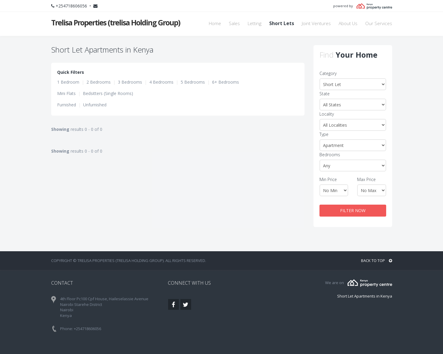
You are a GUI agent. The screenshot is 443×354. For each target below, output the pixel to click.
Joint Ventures (316, 23)
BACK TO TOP (376, 260)
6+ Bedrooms (225, 82)
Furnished (66, 105)
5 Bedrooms (193, 82)
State (324, 93)
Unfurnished (94, 105)
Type (323, 134)
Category (328, 73)
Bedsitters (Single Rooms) (108, 93)
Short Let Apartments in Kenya (364, 296)
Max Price (366, 179)
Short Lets (281, 23)
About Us (348, 23)
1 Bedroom (68, 82)
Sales (234, 23)
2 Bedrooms (98, 82)
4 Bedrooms (161, 82)
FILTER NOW (353, 210)
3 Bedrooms (130, 82)
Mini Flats (66, 93)
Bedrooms (329, 154)
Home (215, 23)
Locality (326, 114)
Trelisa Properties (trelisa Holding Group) (115, 22)
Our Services (378, 23)
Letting (254, 23)
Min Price (328, 179)
